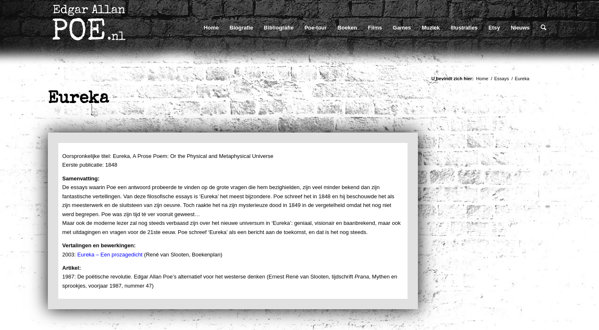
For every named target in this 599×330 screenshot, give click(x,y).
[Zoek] (543, 28)
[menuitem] (211, 27)
